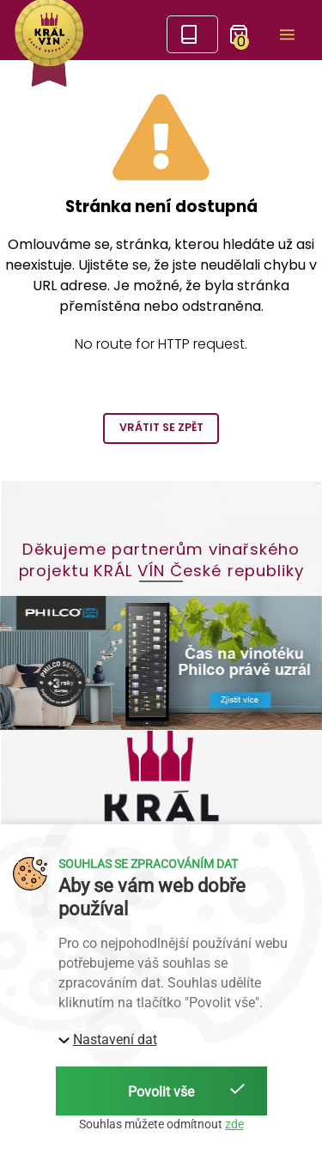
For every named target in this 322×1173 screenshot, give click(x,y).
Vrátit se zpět (161, 427)
